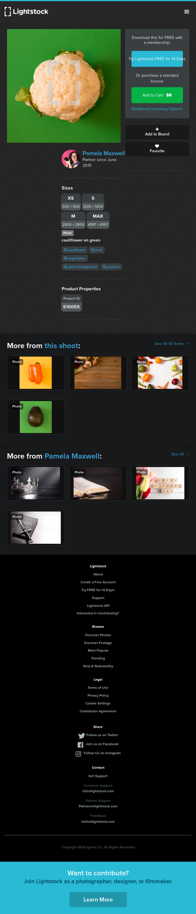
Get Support (98, 776)
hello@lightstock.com (98, 821)
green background (80, 266)
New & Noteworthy (98, 666)
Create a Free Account (98, 582)
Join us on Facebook (102, 744)
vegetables (74, 258)
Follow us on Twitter (102, 735)
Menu (186, 11)
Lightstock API (98, 605)
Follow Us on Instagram (102, 753)
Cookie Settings (98, 703)
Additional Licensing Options (157, 109)
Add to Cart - (157, 95)
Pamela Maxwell (104, 153)
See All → (180, 454)
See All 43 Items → (172, 344)
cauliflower (74, 250)
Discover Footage (98, 642)
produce (111, 266)
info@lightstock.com (98, 791)
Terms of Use (98, 687)
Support (98, 597)
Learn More (98, 899)
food (96, 250)
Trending (98, 658)
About (98, 574)
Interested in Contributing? (98, 613)
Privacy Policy (98, 695)
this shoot (61, 345)
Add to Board (157, 132)
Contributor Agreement (98, 711)
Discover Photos (98, 635)
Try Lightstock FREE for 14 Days (157, 59)
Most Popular (98, 650)
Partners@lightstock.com (98, 806)
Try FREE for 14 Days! (98, 590)
